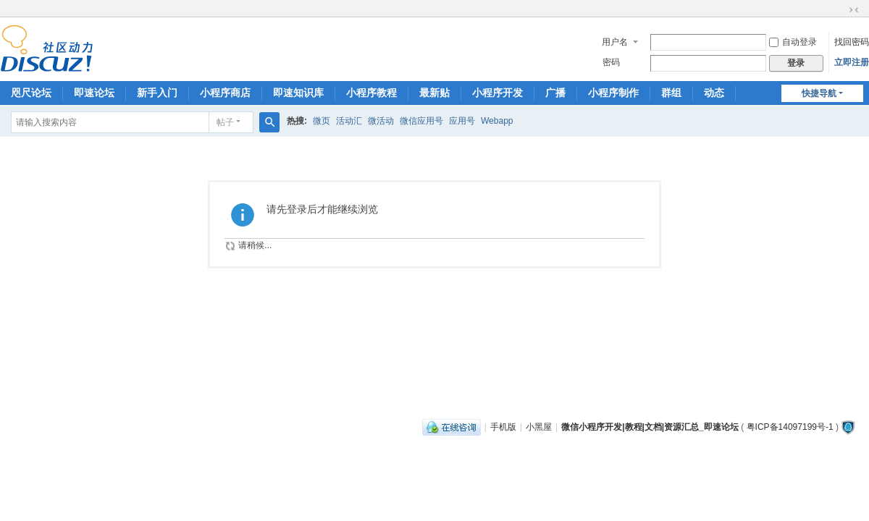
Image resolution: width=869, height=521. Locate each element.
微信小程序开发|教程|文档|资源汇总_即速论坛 (650, 427)
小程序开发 (497, 92)
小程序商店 (225, 92)
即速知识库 (298, 92)
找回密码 (851, 42)
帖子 (225, 122)
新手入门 (157, 92)
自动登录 (793, 42)
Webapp (497, 121)
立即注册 (851, 62)
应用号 (462, 121)
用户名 (615, 42)
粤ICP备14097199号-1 (790, 427)
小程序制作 (613, 92)
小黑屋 (539, 427)
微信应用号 (421, 121)
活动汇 (349, 121)
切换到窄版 (853, 10)
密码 (611, 62)
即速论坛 (94, 92)
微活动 (381, 121)
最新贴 (434, 92)
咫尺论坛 (31, 92)
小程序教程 (371, 92)
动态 (714, 92)
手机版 (503, 427)
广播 (555, 92)
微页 (321, 121)
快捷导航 (819, 93)
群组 (671, 92)
